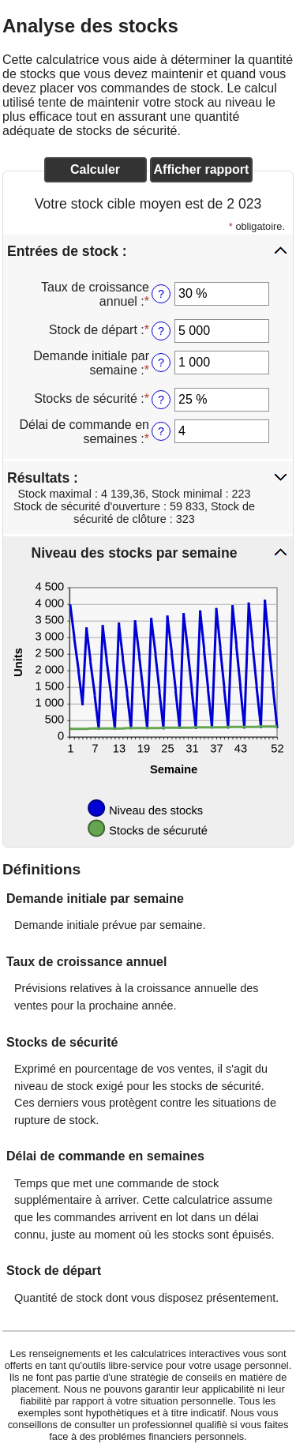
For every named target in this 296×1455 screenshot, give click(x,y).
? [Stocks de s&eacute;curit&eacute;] (161, 399)
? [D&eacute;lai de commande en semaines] (161, 431)
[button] (148, 250)
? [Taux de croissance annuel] (161, 294)
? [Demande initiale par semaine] (161, 362)
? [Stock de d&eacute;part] (161, 331)
